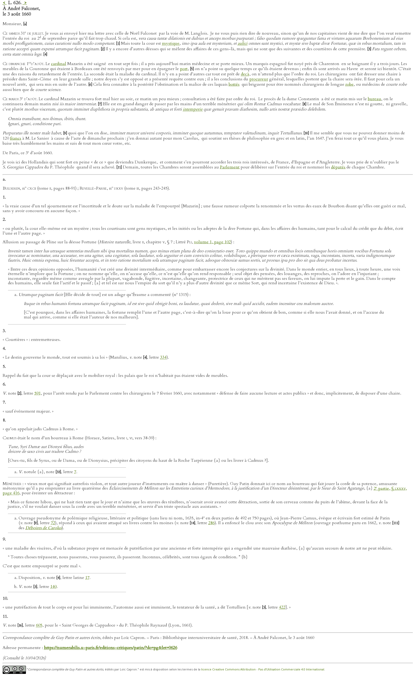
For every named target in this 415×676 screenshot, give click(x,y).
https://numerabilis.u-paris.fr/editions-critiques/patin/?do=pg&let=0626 (110, 648)
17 (87, 578)
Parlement (230, 167)
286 (211, 523)
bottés (234, 84)
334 (163, 357)
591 (37, 393)
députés (338, 167)
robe (349, 84)
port (184, 69)
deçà (245, 74)
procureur (258, 79)
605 (39, 625)
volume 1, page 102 (212, 242)
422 (282, 607)
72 (53, 523)
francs (15, 138)
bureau (374, 99)
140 (53, 587)
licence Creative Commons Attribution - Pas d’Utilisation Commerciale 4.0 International (262, 669)
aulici (242, 43)
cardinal (58, 64)
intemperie (192, 109)
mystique (170, 43)
